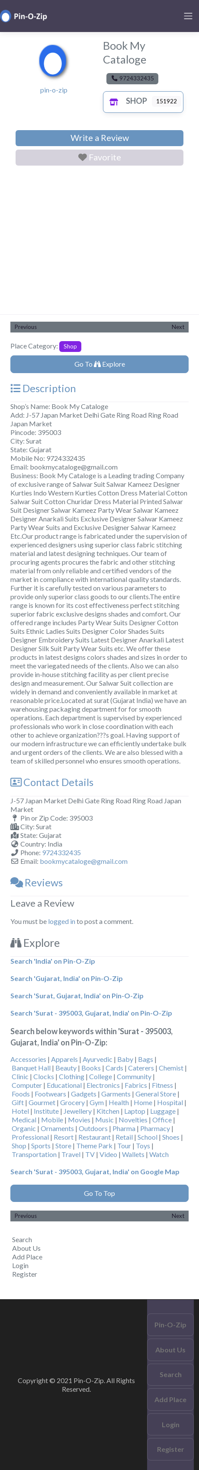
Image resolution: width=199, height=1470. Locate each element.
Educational (64, 1085)
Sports (41, 1145)
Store (63, 1145)
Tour (124, 1145)
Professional (30, 1137)
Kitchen (107, 1111)
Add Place (27, 1257)
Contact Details (51, 782)
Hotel (20, 1111)
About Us (26, 1248)
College (100, 1076)
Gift (18, 1102)
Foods (21, 1094)
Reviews (36, 882)
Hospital (170, 1102)
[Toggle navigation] (188, 16)
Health (119, 1102)
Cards (114, 1068)
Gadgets (83, 1094)
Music (104, 1119)
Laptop (134, 1111)
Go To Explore (99, 364)
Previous (26, 326)
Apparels (64, 1059)
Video (108, 1154)
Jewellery (78, 1111)
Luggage (163, 1111)
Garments (116, 1094)
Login (20, 1265)
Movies (79, 1119)
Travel (70, 1154)
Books (91, 1068)
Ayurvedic (97, 1059)
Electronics (103, 1085)
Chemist (171, 1068)
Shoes (171, 1137)
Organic (24, 1128)
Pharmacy (155, 1128)
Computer (27, 1085)
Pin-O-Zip (170, 1324)
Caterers (141, 1068)
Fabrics (136, 1085)
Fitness (162, 1085)
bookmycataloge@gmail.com (84, 861)
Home (143, 1102)
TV (90, 1154)
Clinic (20, 1076)
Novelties (133, 1119)
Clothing (71, 1076)
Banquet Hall (31, 1068)
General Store (155, 1094)
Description (43, 388)
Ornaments (57, 1128)
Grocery (72, 1102)
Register (24, 1274)
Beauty (66, 1068)
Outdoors (93, 1128)
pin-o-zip (53, 90)
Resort (64, 1137)
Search (22, 1239)
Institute (46, 1111)
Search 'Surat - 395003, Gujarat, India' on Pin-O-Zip (91, 1013)
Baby (125, 1059)
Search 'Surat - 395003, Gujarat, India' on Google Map (95, 1171)
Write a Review (100, 137)
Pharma (123, 1128)
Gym (97, 1102)
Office (162, 1119)
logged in (61, 921)
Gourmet (42, 1102)
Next (178, 326)
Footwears (50, 1094)
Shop (126, 100)
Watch (159, 1154)
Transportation (34, 1154)
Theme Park (94, 1145)
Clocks (43, 1076)
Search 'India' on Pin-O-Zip (52, 961)
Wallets (133, 1154)
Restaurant (94, 1137)
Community (134, 1076)
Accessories (28, 1059)
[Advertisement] (99, 241)
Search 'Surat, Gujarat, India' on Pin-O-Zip (77, 995)
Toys (143, 1145)
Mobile (52, 1119)
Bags (145, 1059)
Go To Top (99, 1193)
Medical (24, 1119)
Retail (124, 1137)
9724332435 (61, 852)
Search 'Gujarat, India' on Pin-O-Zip (66, 978)
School (147, 1137)
